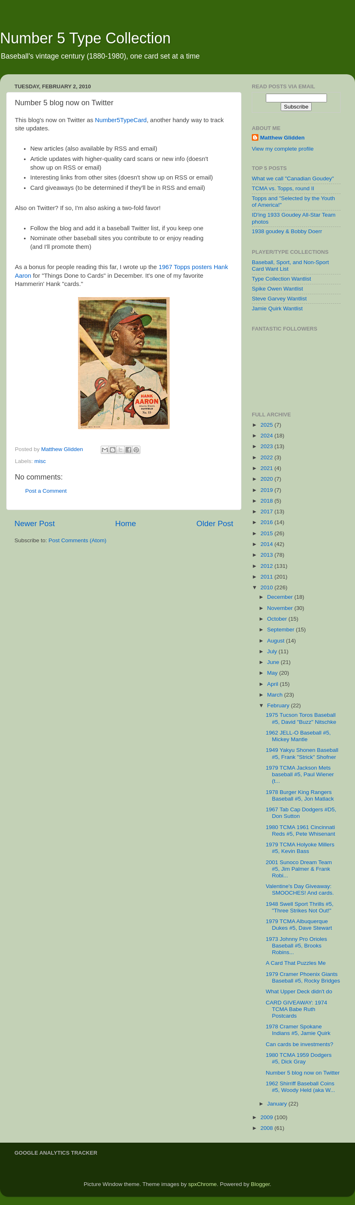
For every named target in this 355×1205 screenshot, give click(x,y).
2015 (267, 533)
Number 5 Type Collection (85, 38)
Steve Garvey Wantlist (279, 298)
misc (40, 461)
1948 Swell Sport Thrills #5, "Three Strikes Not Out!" (300, 907)
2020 (267, 479)
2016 (267, 522)
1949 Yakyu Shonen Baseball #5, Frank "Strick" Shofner (302, 753)
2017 (267, 511)
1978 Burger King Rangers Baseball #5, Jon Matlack (300, 795)
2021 (267, 468)
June (274, 662)
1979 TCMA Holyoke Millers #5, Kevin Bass (300, 847)
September (281, 629)
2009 (267, 1117)
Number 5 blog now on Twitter (303, 1073)
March (275, 695)
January (278, 1104)
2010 (267, 587)
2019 (267, 490)
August (276, 641)
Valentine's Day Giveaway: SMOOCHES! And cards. (300, 889)
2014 (267, 544)
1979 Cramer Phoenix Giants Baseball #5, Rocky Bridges (303, 977)
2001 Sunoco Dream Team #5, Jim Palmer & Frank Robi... (299, 869)
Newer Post (34, 523)
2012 (267, 566)
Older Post (214, 523)
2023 (267, 446)
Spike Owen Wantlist (277, 289)
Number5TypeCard (121, 120)
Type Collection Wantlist (281, 279)
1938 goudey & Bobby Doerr (287, 231)
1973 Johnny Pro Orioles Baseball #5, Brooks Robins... (296, 945)
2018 (267, 501)
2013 (267, 555)
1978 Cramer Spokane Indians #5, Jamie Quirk (298, 1029)
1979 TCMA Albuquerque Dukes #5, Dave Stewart (299, 924)
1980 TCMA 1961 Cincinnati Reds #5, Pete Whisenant (300, 830)
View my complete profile (283, 149)
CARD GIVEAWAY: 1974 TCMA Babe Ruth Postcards (296, 1009)
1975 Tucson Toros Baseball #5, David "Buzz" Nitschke (301, 718)
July (273, 651)
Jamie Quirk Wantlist (277, 308)
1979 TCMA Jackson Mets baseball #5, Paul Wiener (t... (300, 774)
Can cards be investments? (300, 1044)
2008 (267, 1128)
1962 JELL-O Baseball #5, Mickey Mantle (298, 736)
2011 (267, 577)
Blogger (260, 1184)
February (279, 705)
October (278, 619)
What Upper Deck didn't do (299, 991)
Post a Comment (46, 491)
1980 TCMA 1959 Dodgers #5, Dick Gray (299, 1058)
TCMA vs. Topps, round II (283, 188)
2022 (267, 457)
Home (125, 523)
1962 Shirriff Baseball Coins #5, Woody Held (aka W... (300, 1086)
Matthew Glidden (282, 138)
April (273, 684)
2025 (267, 425)
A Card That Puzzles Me (296, 963)
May (273, 673)
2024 (267, 435)
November (280, 608)
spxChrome (202, 1184)
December (280, 597)
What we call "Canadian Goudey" (293, 178)
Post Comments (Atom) (77, 540)
